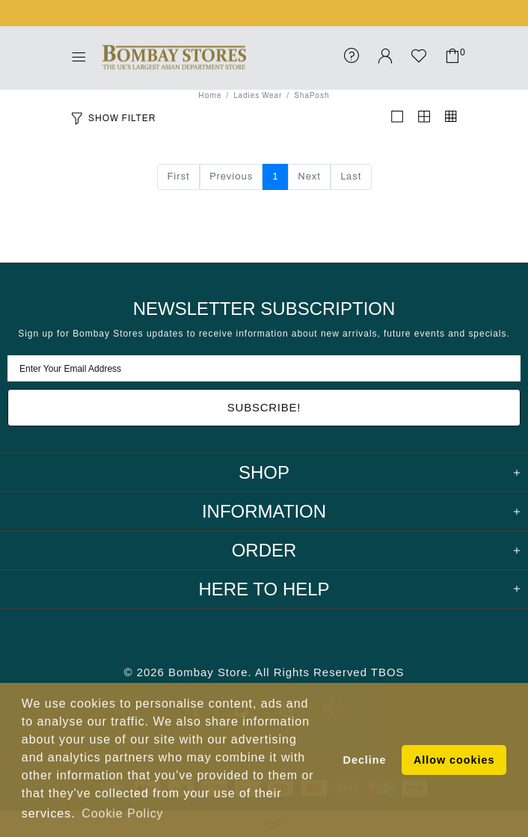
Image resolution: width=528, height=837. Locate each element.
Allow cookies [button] (454, 760)
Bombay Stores (174, 57)
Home (209, 95)
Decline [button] (365, 760)
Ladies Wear (257, 95)
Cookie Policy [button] (122, 813)
